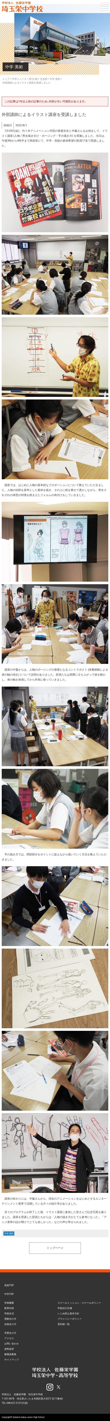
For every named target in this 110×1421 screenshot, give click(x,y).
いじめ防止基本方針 (68, 1313)
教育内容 (9, 1308)
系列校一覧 (64, 1324)
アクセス (9, 1338)
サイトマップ (11, 1359)
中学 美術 (8, 1233)
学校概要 (9, 1302)
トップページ (55, 1248)
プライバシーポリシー (70, 1318)
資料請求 (9, 1349)
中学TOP (9, 1294)
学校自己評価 (65, 1308)
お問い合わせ (11, 1343)
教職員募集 (10, 1354)
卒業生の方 (10, 1333)
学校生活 (9, 1313)
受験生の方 (10, 1318)
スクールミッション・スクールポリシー (79, 1302)
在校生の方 (10, 1324)
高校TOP (9, 1285)
